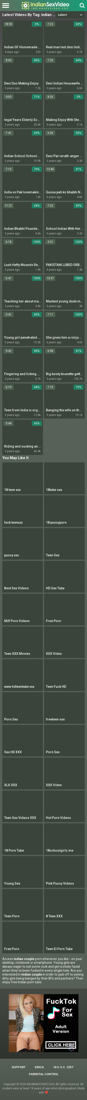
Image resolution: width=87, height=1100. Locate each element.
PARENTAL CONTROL (43, 1074)
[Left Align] (6, 5)
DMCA (39, 1067)
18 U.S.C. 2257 (63, 1067)
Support (19, 1067)
